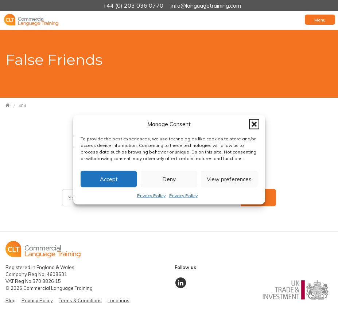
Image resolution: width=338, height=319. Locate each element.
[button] (254, 124)
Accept (109, 178)
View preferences (229, 178)
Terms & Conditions (80, 300)
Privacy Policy (151, 195)
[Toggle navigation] (320, 20)
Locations (118, 300)
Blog (10, 300)
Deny (169, 178)
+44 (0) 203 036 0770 (134, 5)
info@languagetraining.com (206, 5)
